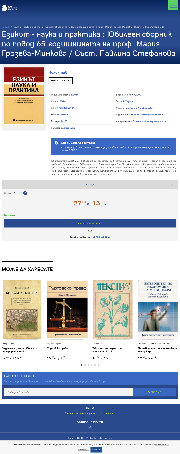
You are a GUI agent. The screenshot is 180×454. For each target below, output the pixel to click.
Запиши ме (154, 392)
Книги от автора (61, 80)
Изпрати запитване (90, 223)
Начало (5, 26)
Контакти (107, 413)
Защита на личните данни (80, 413)
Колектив (58, 72)
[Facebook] (90, 427)
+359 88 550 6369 (100, 236)
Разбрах (96, 449)
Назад (90, 184)
